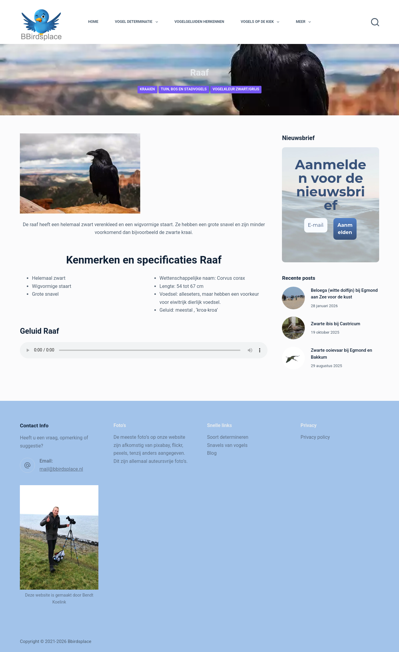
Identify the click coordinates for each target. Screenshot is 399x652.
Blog (212, 453)
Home (93, 22)
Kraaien (147, 89)
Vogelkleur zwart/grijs (236, 89)
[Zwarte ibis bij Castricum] (293, 328)
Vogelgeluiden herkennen (199, 22)
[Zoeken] (375, 22)
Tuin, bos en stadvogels (184, 89)
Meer (304, 22)
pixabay (162, 445)
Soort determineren (227, 437)
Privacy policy (315, 437)
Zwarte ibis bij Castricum (335, 323)
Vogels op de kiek (261, 22)
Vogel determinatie (137, 22)
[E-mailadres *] (316, 225)
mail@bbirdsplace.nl (61, 469)
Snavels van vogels (227, 445)
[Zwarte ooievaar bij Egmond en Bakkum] (293, 358)
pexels (120, 453)
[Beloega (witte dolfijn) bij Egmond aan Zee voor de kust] (293, 298)
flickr (177, 445)
